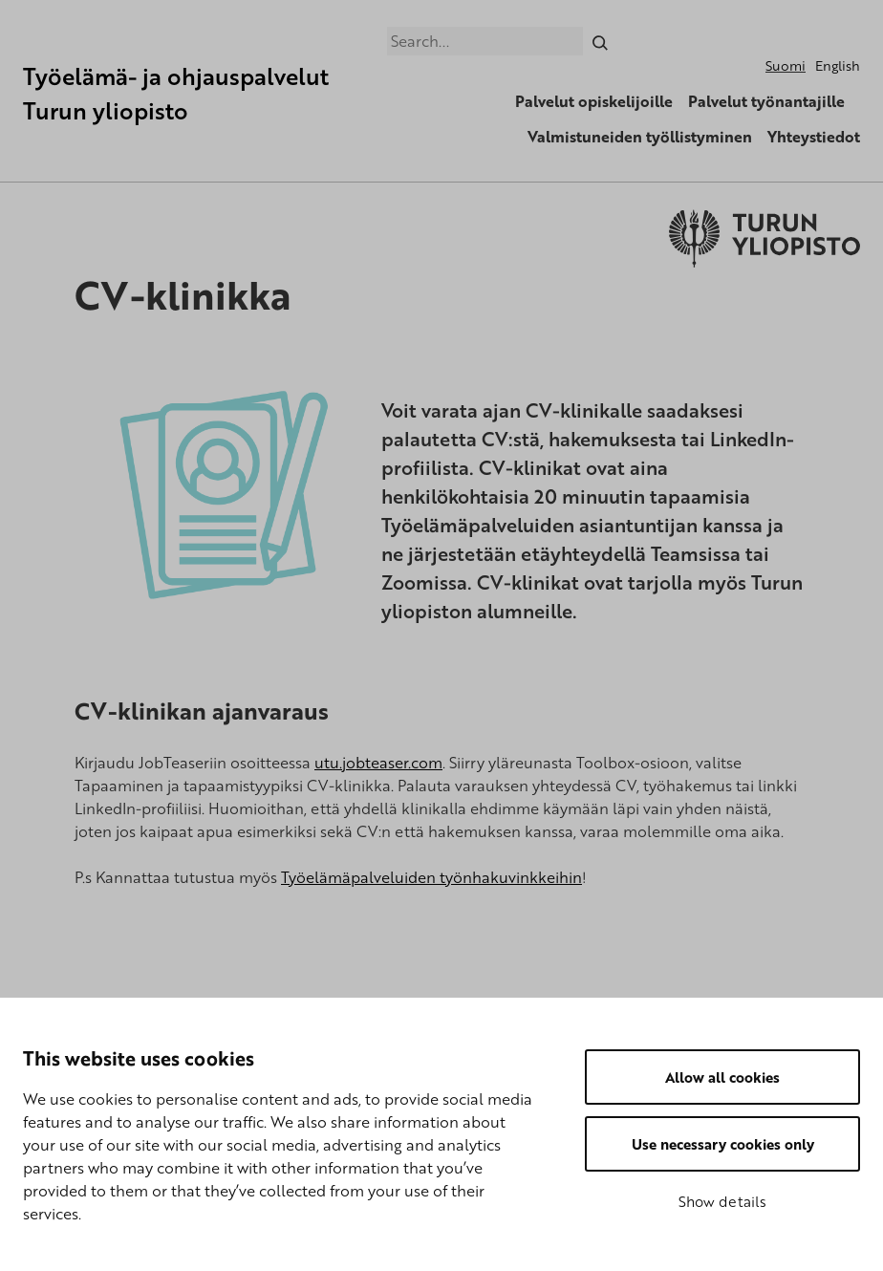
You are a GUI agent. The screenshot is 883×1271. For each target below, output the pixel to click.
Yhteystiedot (813, 136)
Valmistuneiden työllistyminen (640, 136)
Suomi (785, 65)
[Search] (600, 41)
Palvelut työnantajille (766, 101)
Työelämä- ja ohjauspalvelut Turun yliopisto (176, 93)
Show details (722, 1201)
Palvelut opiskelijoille (594, 101)
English (837, 65)
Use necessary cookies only (723, 1143)
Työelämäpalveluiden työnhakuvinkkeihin (431, 877)
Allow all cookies (722, 1077)
